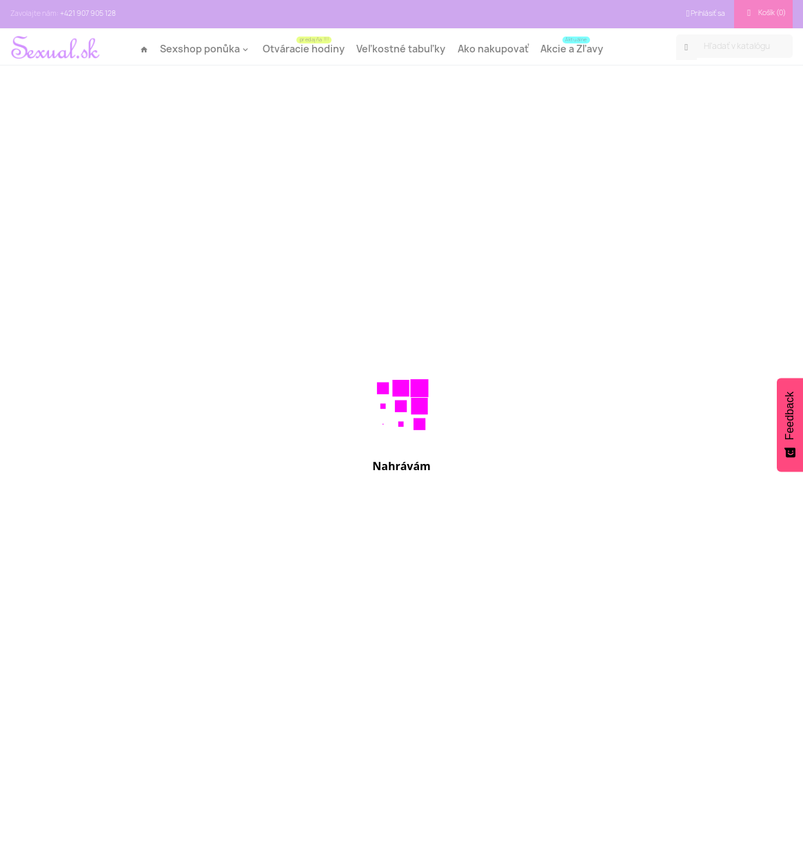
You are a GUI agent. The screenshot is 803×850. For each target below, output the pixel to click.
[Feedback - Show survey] (790, 425)
